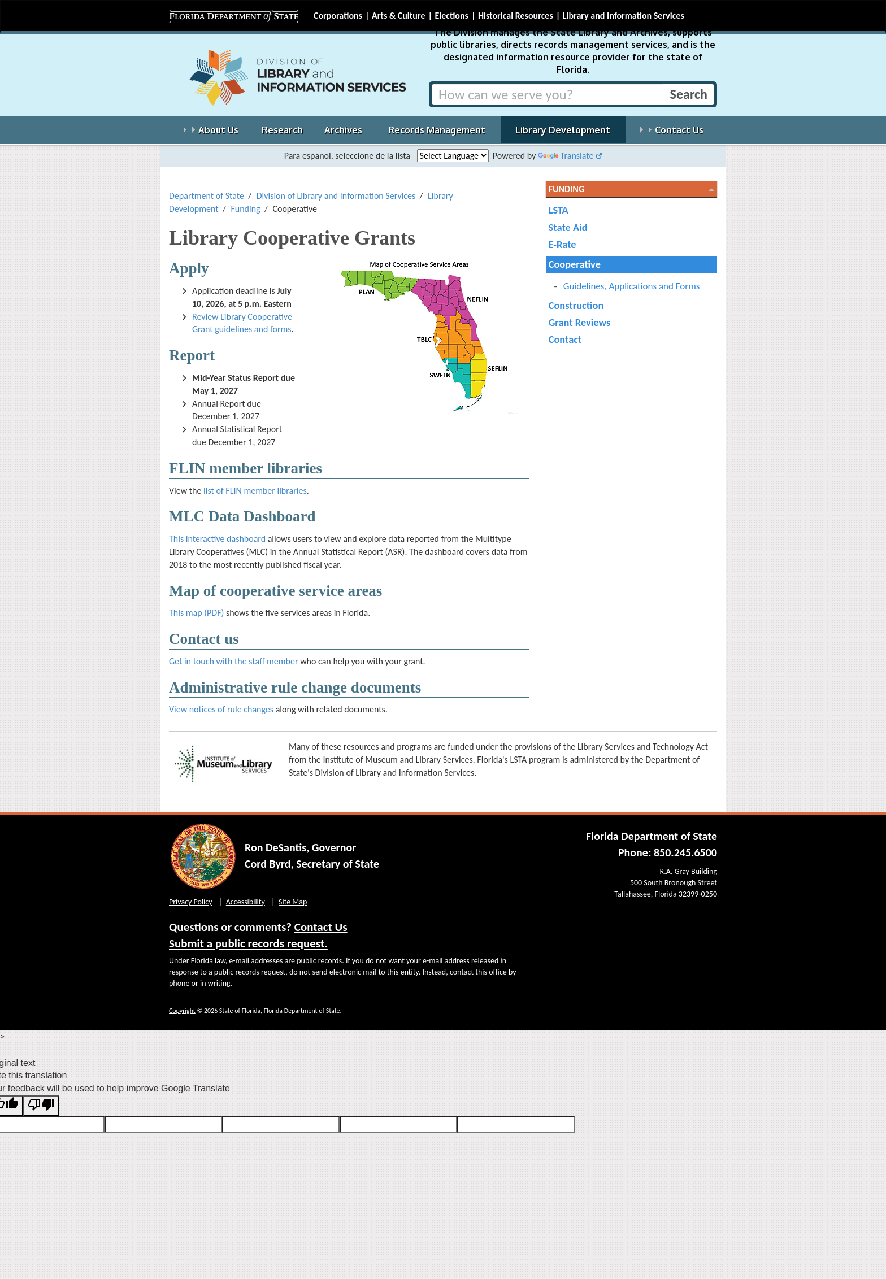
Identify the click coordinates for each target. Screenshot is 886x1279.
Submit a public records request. (248, 943)
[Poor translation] (41, 1105)
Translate (565, 155)
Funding (245, 208)
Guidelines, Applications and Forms (631, 286)
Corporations (338, 15)
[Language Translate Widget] (453, 155)
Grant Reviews (580, 322)
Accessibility (245, 902)
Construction (576, 305)
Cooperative (575, 264)
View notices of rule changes (221, 709)
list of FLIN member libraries (255, 490)
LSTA (558, 209)
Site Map (293, 902)
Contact (565, 339)
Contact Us (321, 927)
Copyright (182, 1011)
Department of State (206, 195)
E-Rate (562, 244)
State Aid (568, 227)
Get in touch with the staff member (233, 661)
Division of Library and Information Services (336, 195)
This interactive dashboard (217, 538)
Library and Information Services (623, 15)
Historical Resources (515, 15)
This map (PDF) (196, 612)
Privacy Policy (190, 902)
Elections (451, 15)
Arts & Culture (398, 15)
